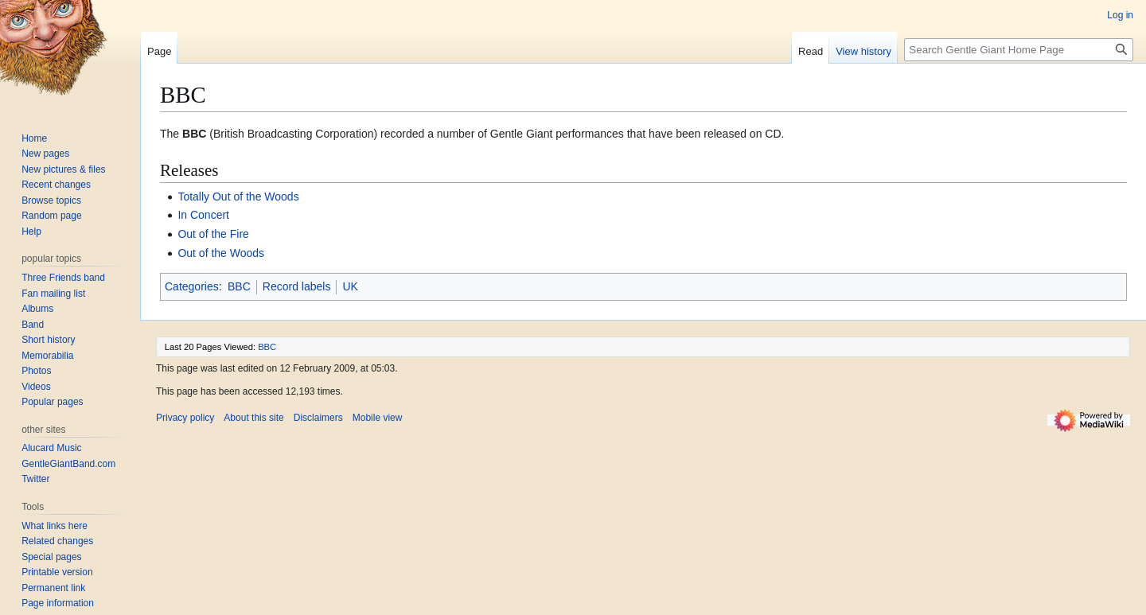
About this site (253, 417)
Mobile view (378, 417)
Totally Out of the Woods (237, 196)
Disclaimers (318, 417)
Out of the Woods (220, 253)
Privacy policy (185, 417)
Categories (192, 286)
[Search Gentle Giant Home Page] (1018, 49)
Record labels (297, 286)
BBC (239, 286)
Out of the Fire (212, 234)
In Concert (203, 214)
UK (349, 286)
